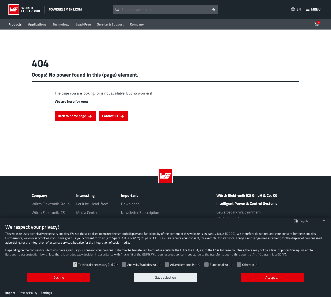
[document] (165, 241)
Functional (217, 264)
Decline (58, 277)
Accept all (272, 277)
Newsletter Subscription (140, 212)
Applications (37, 24)
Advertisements (180, 264)
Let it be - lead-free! (92, 204)
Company (137, 24)
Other (246, 264)
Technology (61, 24)
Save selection (165, 277)
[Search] (213, 9)
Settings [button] (46, 292)
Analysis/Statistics (139, 264)
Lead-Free (83, 24)
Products (15, 24)
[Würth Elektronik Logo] (24, 9)
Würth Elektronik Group (50, 204)
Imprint (10, 292)
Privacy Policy (28, 292)
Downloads (130, 204)
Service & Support (110, 24)
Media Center (87, 212)
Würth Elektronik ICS (48, 212)
